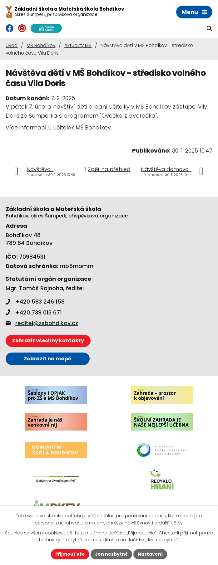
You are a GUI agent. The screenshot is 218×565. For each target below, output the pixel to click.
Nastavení (150, 554)
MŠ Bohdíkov (41, 45)
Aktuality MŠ (78, 45)
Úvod (11, 45)
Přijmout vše (70, 554)
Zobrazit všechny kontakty (48, 340)
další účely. (171, 523)
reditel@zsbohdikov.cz (42, 323)
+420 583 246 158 (35, 301)
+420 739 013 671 (34, 312)
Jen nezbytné (111, 554)
